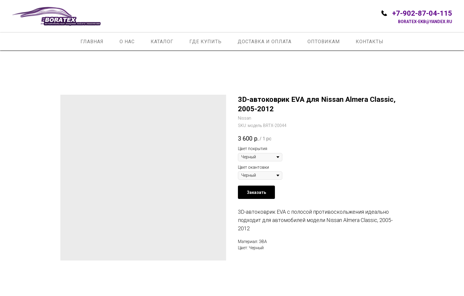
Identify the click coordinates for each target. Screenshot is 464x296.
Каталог (162, 41)
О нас (127, 41)
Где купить (205, 41)
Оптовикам (323, 41)
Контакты (370, 41)
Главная (92, 41)
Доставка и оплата (264, 41)
